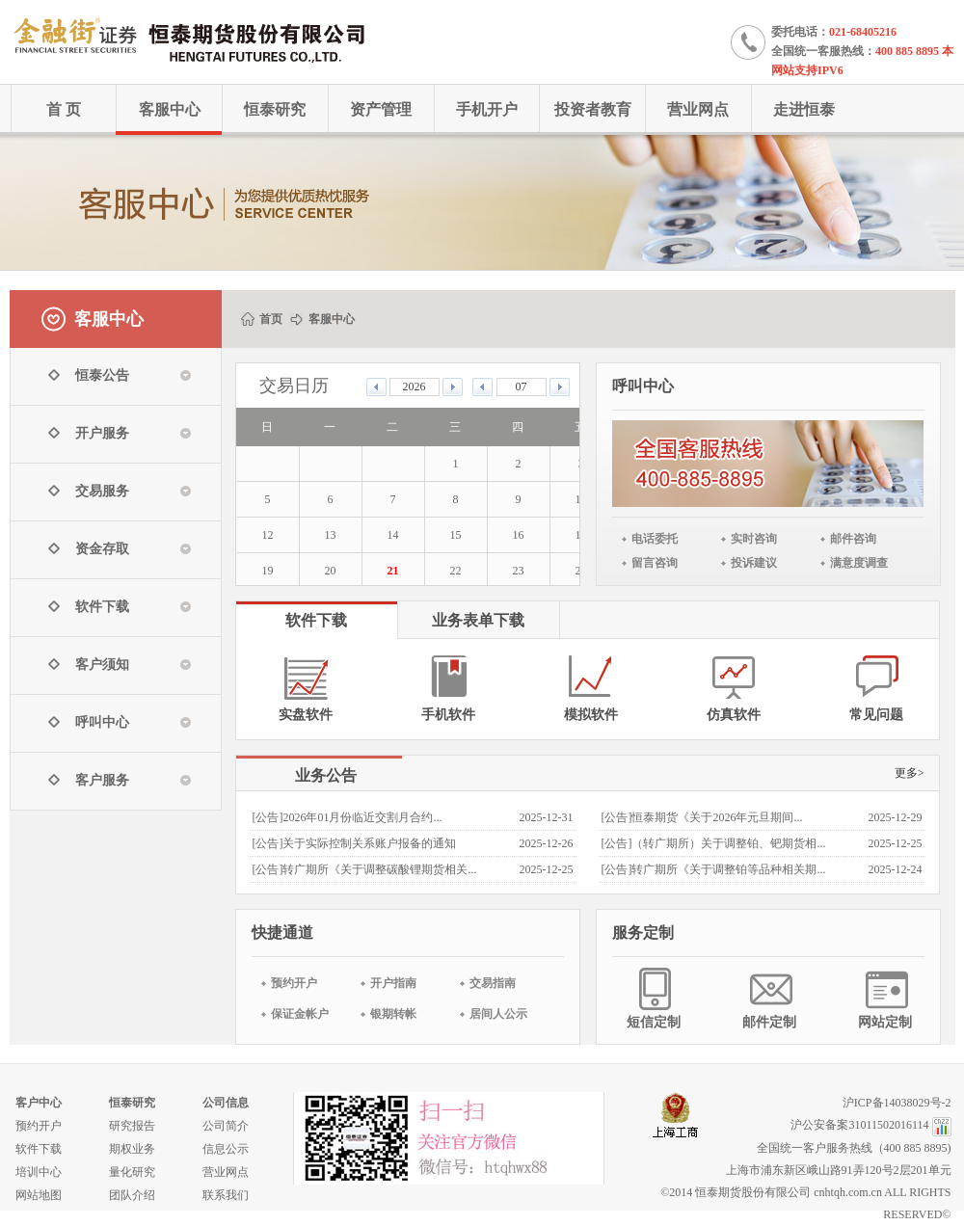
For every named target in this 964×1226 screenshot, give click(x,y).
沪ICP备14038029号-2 (897, 1102)
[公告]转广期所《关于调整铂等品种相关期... (714, 869)
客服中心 (170, 109)
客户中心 (38, 1102)
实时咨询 (754, 539)
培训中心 (38, 1172)
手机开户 (487, 109)
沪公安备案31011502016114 (859, 1125)
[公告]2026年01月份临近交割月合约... (347, 817)
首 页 (63, 109)
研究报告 (132, 1126)
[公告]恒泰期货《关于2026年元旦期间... (702, 817)
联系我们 (225, 1195)
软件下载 (38, 1149)
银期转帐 (393, 1014)
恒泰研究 (275, 109)
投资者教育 (592, 109)
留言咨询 (654, 563)
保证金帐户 (300, 1014)
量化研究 (132, 1172)
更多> (909, 773)
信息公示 (225, 1149)
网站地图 (38, 1195)
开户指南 (393, 983)
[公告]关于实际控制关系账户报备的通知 (355, 843)
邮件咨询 (853, 539)
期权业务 (132, 1149)
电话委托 (654, 539)
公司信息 (225, 1102)
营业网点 (698, 109)
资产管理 (381, 109)
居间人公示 (498, 1014)
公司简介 (225, 1126)
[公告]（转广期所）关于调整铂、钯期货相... (714, 843)
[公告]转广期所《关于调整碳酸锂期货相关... (365, 869)
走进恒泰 (804, 109)
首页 (270, 319)
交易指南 (492, 983)
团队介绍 (132, 1195)
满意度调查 (859, 563)
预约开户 (294, 983)
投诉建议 (754, 563)
